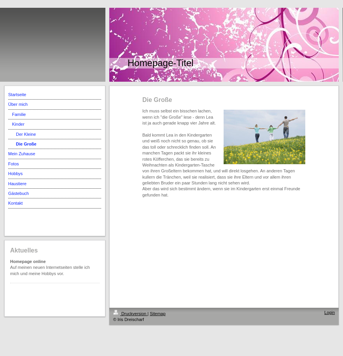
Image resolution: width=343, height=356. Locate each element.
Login (329, 312)
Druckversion (130, 313)
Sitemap (157, 313)
